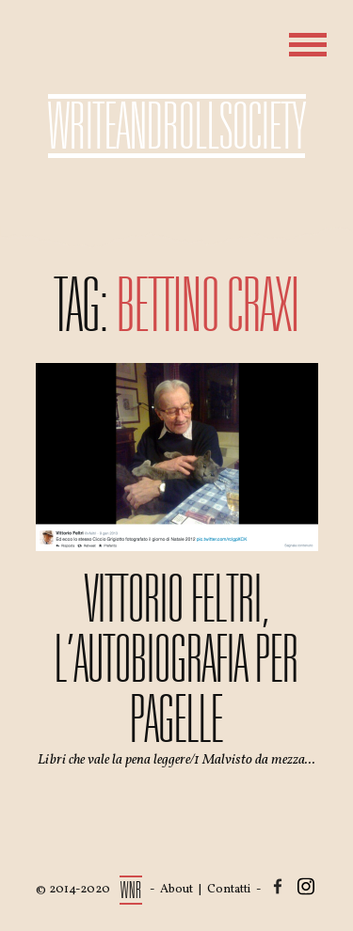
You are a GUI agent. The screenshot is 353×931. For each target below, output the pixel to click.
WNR (131, 890)
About (176, 889)
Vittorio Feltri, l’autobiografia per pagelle (176, 659)
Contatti (228, 889)
